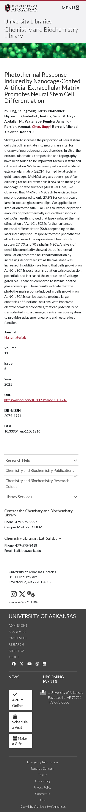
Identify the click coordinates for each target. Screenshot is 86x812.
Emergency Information (42, 762)
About (14, 657)
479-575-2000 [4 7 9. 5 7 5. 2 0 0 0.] (58, 702)
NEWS (14, 677)
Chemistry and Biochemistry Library (41, 32)
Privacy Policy (42, 787)
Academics (17, 632)
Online (17, 701)
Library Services (18, 496)
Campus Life (18, 638)
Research (16, 644)
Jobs (42, 800)
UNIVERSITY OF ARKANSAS (42, 616)
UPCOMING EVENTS (53, 679)
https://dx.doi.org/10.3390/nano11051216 (35, 400)
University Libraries (28, 21)
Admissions (18, 625)
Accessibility (42, 781)
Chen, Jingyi (41, 126)
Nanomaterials (15, 337)
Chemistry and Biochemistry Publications (39, 470)
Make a (19, 741)
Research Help (17, 460)
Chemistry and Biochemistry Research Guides (37, 483)
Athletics (16, 650)
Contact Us (42, 793)
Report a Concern (42, 768)
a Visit (20, 723)
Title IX (42, 775)
